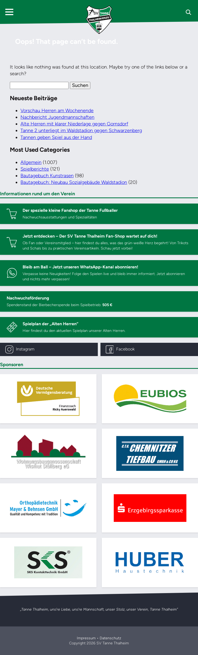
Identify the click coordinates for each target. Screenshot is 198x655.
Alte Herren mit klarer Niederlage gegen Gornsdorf (74, 124)
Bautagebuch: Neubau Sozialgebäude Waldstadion (73, 182)
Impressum (86, 638)
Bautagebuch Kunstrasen (47, 176)
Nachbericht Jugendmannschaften (57, 117)
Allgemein (30, 162)
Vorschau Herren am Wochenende (57, 110)
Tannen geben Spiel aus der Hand (56, 137)
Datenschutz (110, 638)
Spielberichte (34, 169)
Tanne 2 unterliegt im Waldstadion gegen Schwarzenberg (81, 130)
